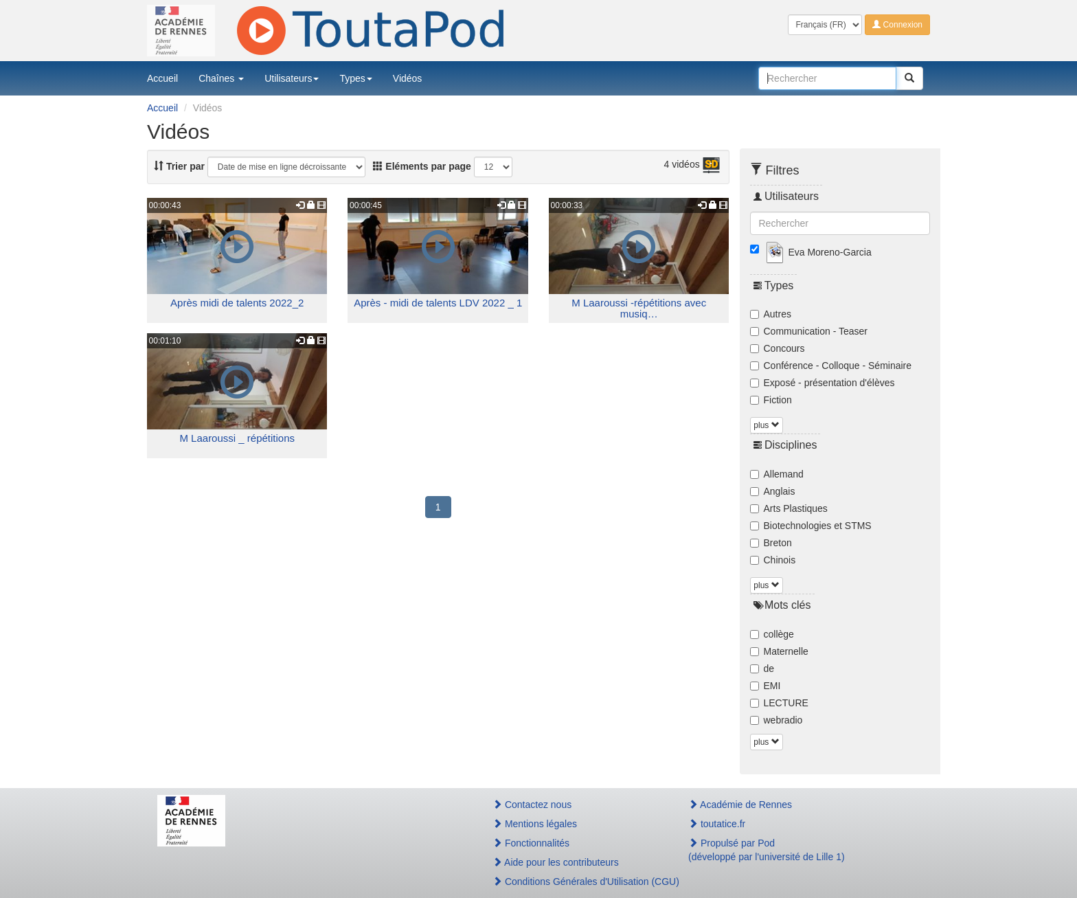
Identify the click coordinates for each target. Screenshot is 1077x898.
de (762, 668)
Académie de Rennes (740, 804)
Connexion (897, 25)
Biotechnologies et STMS (811, 525)
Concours (777, 348)
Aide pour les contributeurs (555, 862)
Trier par (179, 166)
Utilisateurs (291, 78)
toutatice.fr (716, 823)
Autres (770, 313)
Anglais (772, 491)
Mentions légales (534, 823)
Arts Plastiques (789, 508)
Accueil (162, 78)
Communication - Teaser (809, 331)
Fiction (771, 399)
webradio (776, 720)
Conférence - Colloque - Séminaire (831, 365)
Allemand (777, 474)
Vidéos (407, 78)
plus (766, 425)
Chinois (773, 559)
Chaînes (221, 78)
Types (355, 78)
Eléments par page (422, 166)
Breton (771, 542)
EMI (765, 685)
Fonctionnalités (530, 843)
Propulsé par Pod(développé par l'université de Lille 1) (766, 850)
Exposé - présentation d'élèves (822, 382)
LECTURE (779, 702)
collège (772, 634)
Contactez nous (531, 804)
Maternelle (779, 651)
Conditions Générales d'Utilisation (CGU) (575, 881)
